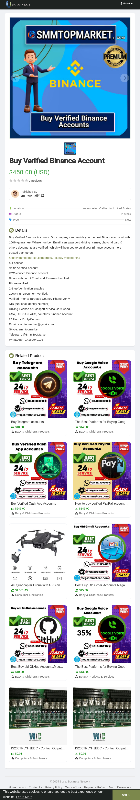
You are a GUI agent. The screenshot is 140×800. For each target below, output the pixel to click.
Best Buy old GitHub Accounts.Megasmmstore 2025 (47, 666)
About (22, 787)
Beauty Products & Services (96, 676)
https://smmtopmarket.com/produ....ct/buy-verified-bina (44, 257)
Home (12, 787)
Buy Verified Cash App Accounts (33, 503)
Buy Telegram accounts (27, 422)
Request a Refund (95, 787)
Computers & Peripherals (31, 758)
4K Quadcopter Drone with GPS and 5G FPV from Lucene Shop (55, 585)
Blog (111, 787)
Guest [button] (127, 3)
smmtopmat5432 (32, 195)
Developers (124, 787)
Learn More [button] (24, 797)
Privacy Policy (53, 787)
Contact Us (35, 787)
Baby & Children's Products (32, 431)
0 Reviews (35, 180)
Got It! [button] (126, 794)
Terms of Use (73, 787)
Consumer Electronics (29, 595)
